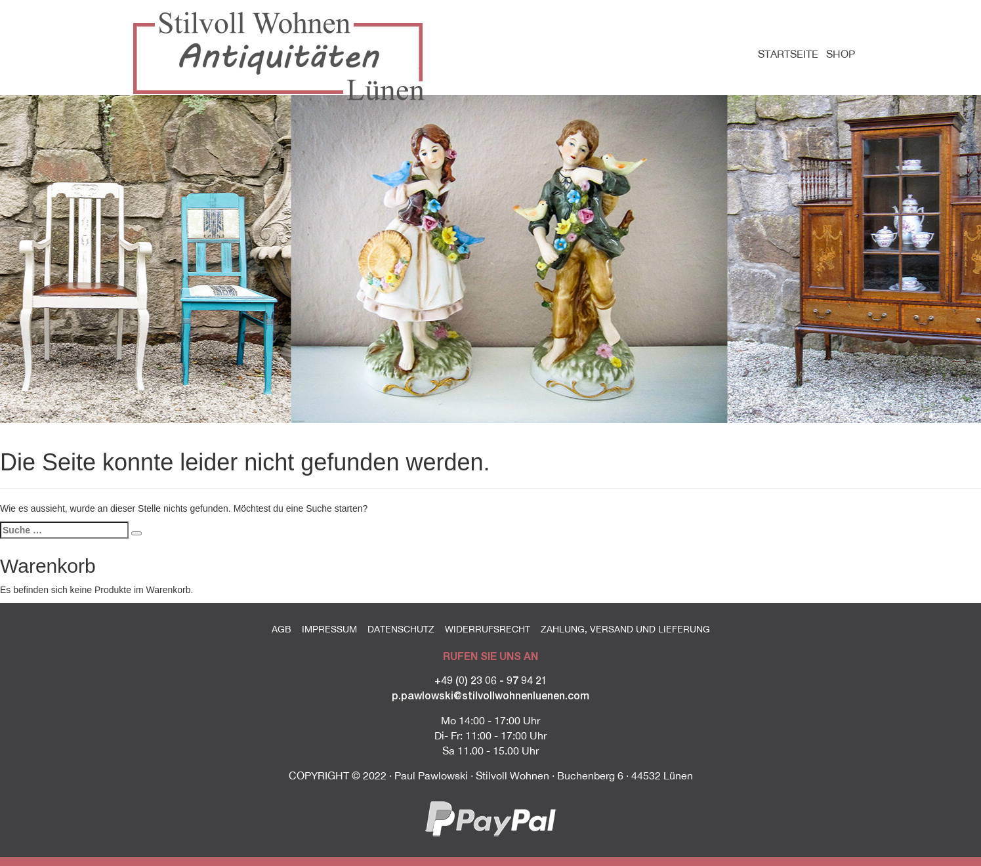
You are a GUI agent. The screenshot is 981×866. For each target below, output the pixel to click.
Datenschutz (400, 629)
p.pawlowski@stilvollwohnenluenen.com (490, 695)
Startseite (788, 54)
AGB (281, 629)
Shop (840, 54)
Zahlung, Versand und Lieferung (625, 629)
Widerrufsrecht (487, 629)
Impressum (329, 629)
